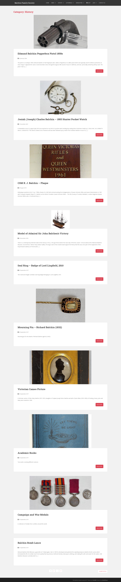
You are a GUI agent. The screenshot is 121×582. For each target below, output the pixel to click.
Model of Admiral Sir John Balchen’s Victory (43, 233)
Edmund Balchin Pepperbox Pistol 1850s (40, 53)
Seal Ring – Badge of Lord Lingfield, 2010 (40, 265)
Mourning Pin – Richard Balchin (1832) (40, 327)
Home (47, 3)
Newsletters (79, 3)
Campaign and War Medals (33, 514)
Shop (88, 3)
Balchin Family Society (25, 3)
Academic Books (27, 452)
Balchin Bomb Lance (29, 542)
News (52, 3)
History (60, 3)
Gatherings (69, 3)
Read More (99, 71)
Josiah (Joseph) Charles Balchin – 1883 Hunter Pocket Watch (52, 119)
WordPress (105, 580)
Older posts (102, 571)
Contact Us (102, 3)
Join (94, 3)
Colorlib (94, 580)
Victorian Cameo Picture (31, 389)
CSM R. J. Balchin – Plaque (33, 183)
